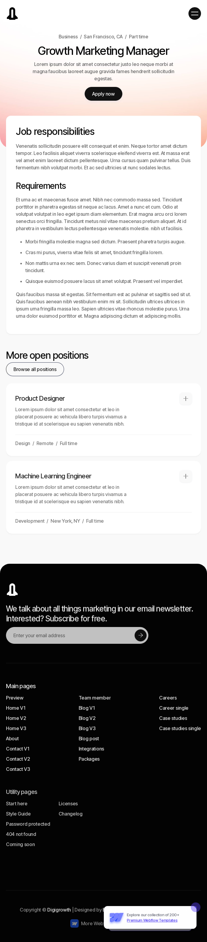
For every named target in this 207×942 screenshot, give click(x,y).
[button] (194, 13)
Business (68, 37)
